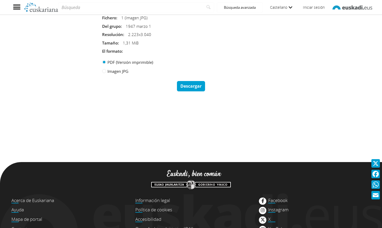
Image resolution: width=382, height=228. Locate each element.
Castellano (281, 7)
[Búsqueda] (130, 7)
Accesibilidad (148, 219)
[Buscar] (208, 7)
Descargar (191, 86)
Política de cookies (153, 210)
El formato (112, 51)
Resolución (112, 34)
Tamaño (110, 43)
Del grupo (111, 26)
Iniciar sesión (314, 7)
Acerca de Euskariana (32, 200)
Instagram (278, 210)
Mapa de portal (26, 219)
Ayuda (17, 210)
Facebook (278, 200)
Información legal (152, 200)
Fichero (109, 17)
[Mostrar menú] (16, 7)
